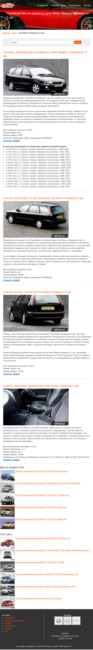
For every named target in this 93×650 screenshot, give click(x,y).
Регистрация (75, 5)
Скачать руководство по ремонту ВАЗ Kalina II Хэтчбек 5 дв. (43, 538)
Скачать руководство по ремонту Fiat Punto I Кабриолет (41, 519)
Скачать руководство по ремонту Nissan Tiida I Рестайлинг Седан (46, 586)
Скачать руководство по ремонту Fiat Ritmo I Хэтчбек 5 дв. (42, 495)
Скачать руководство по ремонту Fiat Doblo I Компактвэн (42, 471)
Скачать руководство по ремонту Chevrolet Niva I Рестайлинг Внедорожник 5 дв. (52, 550)
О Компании (10, 626)
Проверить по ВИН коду (15, 620)
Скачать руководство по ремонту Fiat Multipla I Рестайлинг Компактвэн (48, 483)
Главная (55, 5)
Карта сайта (10, 618)
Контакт (87, 5)
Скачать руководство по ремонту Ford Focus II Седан (40, 562)
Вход (63, 5)
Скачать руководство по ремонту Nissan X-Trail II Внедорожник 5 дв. (47, 574)
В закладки (43, 5)
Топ (6, 631)
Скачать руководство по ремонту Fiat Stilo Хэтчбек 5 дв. (41, 507)
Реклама (8, 628)
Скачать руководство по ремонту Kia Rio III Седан (38, 598)
